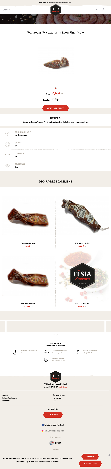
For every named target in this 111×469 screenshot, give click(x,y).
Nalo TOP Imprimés (3, 19)
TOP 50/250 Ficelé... (82, 243)
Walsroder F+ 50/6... (28, 303)
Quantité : (46, 100)
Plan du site (55, 449)
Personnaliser (90, 463)
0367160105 (85, 2)
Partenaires (6, 400)
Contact (5, 395)
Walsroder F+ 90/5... (82, 303)
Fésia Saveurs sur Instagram (53, 430)
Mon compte (57, 398)
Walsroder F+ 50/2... (28, 243)
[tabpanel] (55, 61)
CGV (54, 400)
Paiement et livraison (9, 398)
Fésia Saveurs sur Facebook (53, 425)
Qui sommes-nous (59, 395)
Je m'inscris (53, 414)
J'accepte (90, 456)
